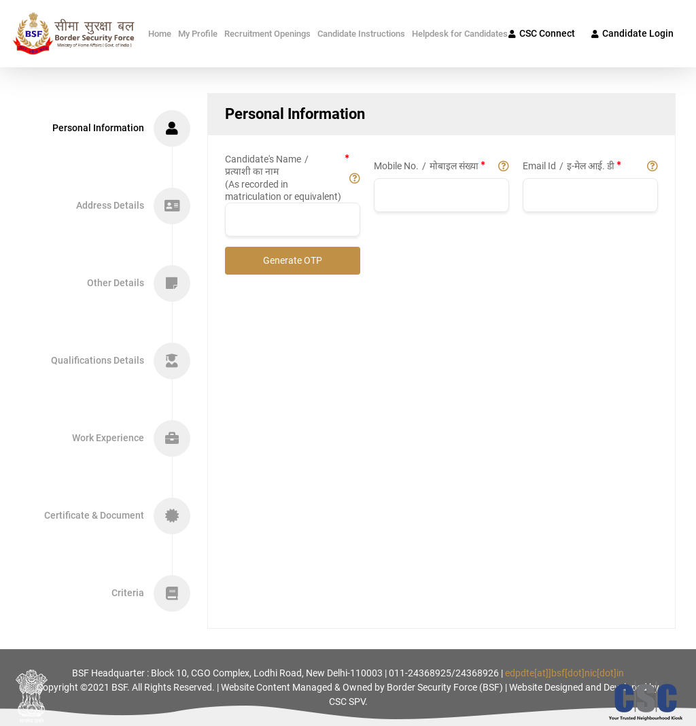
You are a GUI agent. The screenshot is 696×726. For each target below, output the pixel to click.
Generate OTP (292, 260)
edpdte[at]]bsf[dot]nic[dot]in (564, 673)
